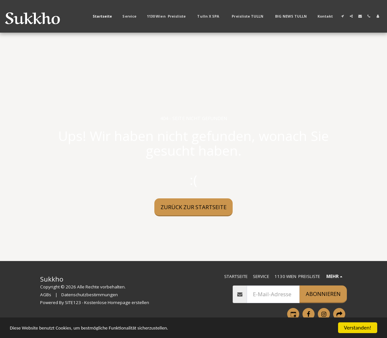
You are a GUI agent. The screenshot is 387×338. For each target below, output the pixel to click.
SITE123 (73, 302)
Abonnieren (323, 294)
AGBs (45, 295)
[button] (342, 16)
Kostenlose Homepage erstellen (116, 302)
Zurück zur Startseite (193, 207)
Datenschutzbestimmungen (89, 295)
